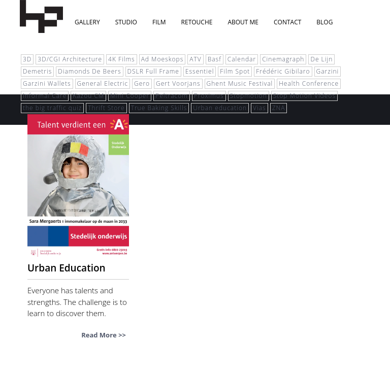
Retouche (197, 22)
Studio (126, 22)
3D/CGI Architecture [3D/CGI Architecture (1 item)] (70, 59)
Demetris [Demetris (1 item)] (37, 71)
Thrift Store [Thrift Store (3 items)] (106, 108)
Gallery (87, 22)
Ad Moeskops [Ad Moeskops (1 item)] (162, 59)
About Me (243, 22)
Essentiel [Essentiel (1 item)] (199, 71)
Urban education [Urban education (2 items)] (220, 108)
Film (159, 22)
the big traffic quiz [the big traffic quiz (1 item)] (52, 108)
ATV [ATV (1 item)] (195, 59)
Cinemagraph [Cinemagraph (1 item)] (283, 59)
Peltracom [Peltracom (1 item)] (171, 95)
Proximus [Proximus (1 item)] (209, 95)
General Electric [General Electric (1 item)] (102, 83)
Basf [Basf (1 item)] (214, 59)
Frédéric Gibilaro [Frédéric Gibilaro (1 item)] (283, 71)
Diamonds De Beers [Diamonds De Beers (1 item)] (89, 71)
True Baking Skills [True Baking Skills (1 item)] (159, 108)
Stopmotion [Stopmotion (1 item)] (248, 95)
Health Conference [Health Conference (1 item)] (309, 83)
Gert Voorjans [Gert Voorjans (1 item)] (178, 83)
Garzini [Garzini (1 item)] (327, 71)
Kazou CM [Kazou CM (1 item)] (88, 95)
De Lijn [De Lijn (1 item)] (321, 59)
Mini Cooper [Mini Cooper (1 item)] (129, 95)
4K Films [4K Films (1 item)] (121, 59)
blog (324, 22)
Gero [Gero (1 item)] (142, 83)
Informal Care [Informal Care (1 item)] (45, 95)
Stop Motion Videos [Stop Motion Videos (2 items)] (304, 95)
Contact (287, 22)
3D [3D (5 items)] (27, 59)
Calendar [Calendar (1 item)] (242, 59)
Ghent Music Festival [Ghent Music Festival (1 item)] (240, 83)
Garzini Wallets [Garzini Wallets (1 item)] (47, 83)
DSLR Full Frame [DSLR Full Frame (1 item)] (153, 71)
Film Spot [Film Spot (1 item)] (235, 71)
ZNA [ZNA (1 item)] (278, 108)
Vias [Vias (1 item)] (259, 108)
